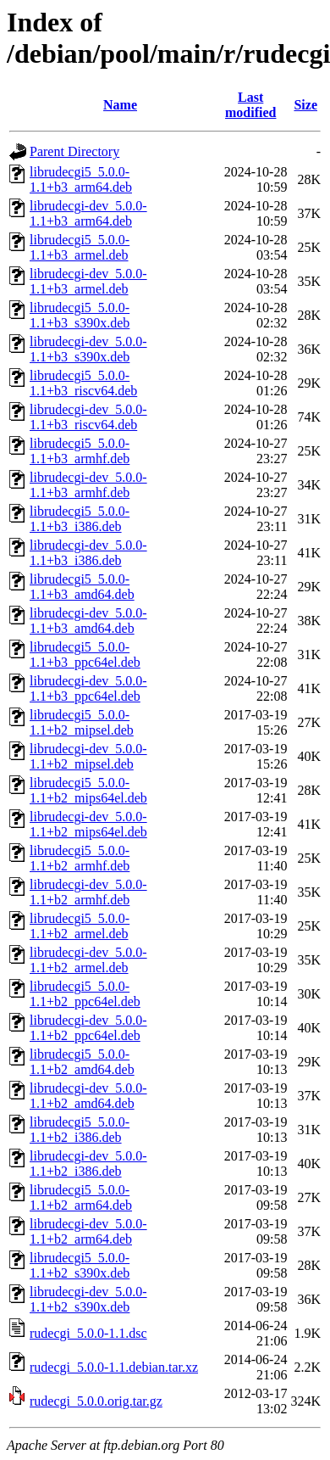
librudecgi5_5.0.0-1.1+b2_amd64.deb (82, 1062)
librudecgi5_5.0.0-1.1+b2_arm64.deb (81, 1197)
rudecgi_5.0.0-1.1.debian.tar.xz (114, 1367)
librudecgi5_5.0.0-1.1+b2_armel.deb (79, 926)
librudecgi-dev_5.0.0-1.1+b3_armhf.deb (88, 485)
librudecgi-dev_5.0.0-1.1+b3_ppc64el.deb (88, 688)
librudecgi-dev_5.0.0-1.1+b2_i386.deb (88, 1163)
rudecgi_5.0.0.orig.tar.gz (96, 1401)
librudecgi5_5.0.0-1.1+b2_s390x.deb (79, 1265)
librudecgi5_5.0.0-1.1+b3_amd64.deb (82, 586)
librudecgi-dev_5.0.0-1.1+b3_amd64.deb (88, 620)
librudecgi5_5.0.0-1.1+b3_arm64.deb (81, 179)
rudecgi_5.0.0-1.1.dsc (88, 1333)
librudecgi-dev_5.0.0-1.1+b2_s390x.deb (88, 1299)
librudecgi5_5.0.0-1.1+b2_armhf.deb (79, 858)
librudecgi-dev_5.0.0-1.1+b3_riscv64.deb (88, 417)
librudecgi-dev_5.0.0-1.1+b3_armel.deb (88, 281)
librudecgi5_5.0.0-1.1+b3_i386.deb (79, 519)
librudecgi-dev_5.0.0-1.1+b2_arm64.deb (88, 1231)
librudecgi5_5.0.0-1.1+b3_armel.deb (79, 247)
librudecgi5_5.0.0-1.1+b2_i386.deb (79, 1129)
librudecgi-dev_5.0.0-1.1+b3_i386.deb (88, 553)
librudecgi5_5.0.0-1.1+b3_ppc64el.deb (85, 654)
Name (120, 105)
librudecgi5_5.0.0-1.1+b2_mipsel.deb (82, 722)
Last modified (250, 105)
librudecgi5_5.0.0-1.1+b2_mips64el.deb (88, 790)
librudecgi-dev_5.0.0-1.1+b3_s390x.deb (88, 349)
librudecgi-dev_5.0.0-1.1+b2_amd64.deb (88, 1095)
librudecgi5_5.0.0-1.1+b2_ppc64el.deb (85, 994)
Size (305, 105)
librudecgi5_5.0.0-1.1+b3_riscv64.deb (83, 383)
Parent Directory (74, 151)
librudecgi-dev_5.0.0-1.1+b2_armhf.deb (88, 892)
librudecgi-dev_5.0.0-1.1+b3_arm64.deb (88, 213)
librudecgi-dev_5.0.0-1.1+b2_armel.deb (88, 960)
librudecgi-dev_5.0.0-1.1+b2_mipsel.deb (88, 756)
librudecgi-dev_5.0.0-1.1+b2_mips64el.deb (88, 824)
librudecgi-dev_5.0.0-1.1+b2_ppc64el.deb (88, 1028)
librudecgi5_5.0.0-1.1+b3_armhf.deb (79, 451)
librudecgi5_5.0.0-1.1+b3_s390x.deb (79, 315)
